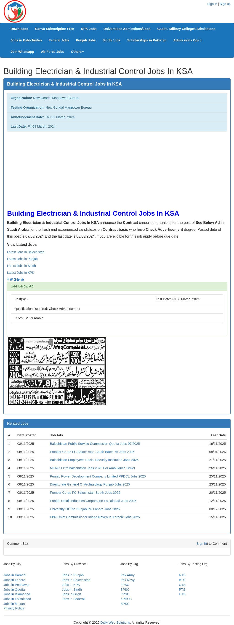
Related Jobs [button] (17, 423)
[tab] (117, 286)
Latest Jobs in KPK (20, 272)
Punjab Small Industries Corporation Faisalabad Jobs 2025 (93, 501)
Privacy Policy (13, 608)
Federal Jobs (59, 40)
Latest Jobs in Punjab (22, 259)
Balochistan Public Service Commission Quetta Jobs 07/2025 (95, 443)
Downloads (19, 29)
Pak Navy (127, 580)
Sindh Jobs (111, 40)
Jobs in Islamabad (16, 594)
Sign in (212, 4)
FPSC (124, 585)
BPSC (125, 589)
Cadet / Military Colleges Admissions (186, 29)
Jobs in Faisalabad (17, 599)
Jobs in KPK (71, 585)
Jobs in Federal (73, 599)
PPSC (125, 594)
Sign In (202, 543)
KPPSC (126, 599)
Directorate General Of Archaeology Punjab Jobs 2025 (90, 484)
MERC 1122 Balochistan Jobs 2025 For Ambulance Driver (92, 468)
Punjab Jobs (86, 40)
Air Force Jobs (52, 52)
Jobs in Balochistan (26, 40)
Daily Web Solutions (115, 622)
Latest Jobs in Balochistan (25, 252)
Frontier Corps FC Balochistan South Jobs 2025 (85, 492)
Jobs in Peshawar (16, 585)
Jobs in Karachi (14, 575)
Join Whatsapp (22, 52)
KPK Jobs (89, 29)
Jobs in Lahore (14, 580)
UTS (182, 594)
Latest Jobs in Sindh (21, 266)
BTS (182, 580)
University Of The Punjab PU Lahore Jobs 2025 (85, 509)
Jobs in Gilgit (71, 594)
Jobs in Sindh (72, 589)
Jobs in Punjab (73, 575)
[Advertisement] (117, 168)
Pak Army (127, 575)
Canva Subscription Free (54, 29)
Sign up (225, 4)
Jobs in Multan (14, 604)
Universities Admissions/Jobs (127, 29)
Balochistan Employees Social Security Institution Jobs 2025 (94, 460)
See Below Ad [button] (22, 286)
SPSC (125, 604)
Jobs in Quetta (14, 589)
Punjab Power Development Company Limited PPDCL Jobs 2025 (98, 476)
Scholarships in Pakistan (147, 40)
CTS (182, 585)
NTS (182, 575)
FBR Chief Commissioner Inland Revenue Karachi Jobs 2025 (95, 517)
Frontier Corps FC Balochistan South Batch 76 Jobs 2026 (92, 452)
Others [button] (77, 52)
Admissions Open (187, 40)
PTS (182, 589)
